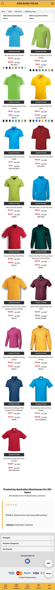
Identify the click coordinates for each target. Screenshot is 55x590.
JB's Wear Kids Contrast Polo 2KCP (41, 157)
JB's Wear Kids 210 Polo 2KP (14, 55)
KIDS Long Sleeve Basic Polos (38, 17)
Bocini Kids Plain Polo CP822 (14, 256)
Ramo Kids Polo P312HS (14, 207)
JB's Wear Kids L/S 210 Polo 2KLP (40, 207)
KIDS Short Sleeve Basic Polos (12, 17)
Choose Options (14, 51)
